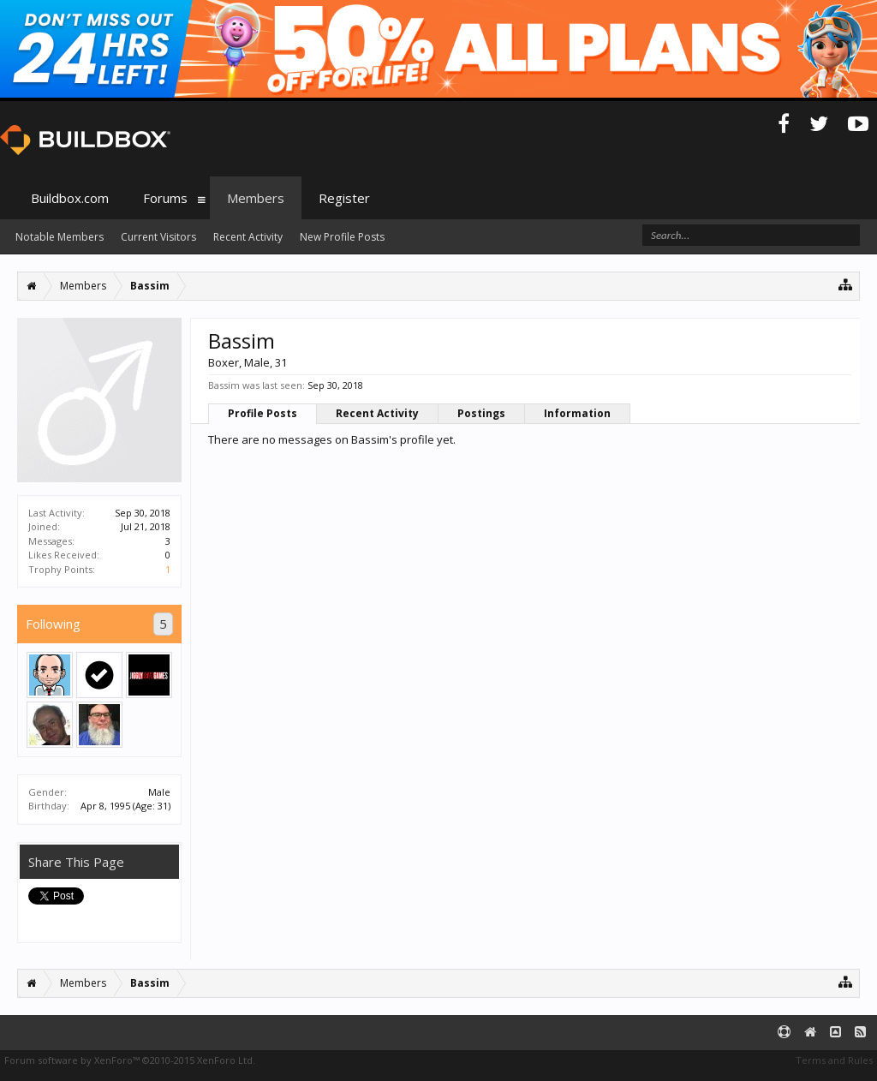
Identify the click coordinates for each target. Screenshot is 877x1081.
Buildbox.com (70, 197)
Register (344, 197)
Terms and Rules (834, 1060)
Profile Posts (262, 413)
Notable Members (59, 237)
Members (255, 197)
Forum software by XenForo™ (129, 1060)
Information (577, 413)
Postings (481, 413)
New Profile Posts (342, 237)
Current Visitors (158, 237)
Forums (165, 197)
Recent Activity (377, 413)
